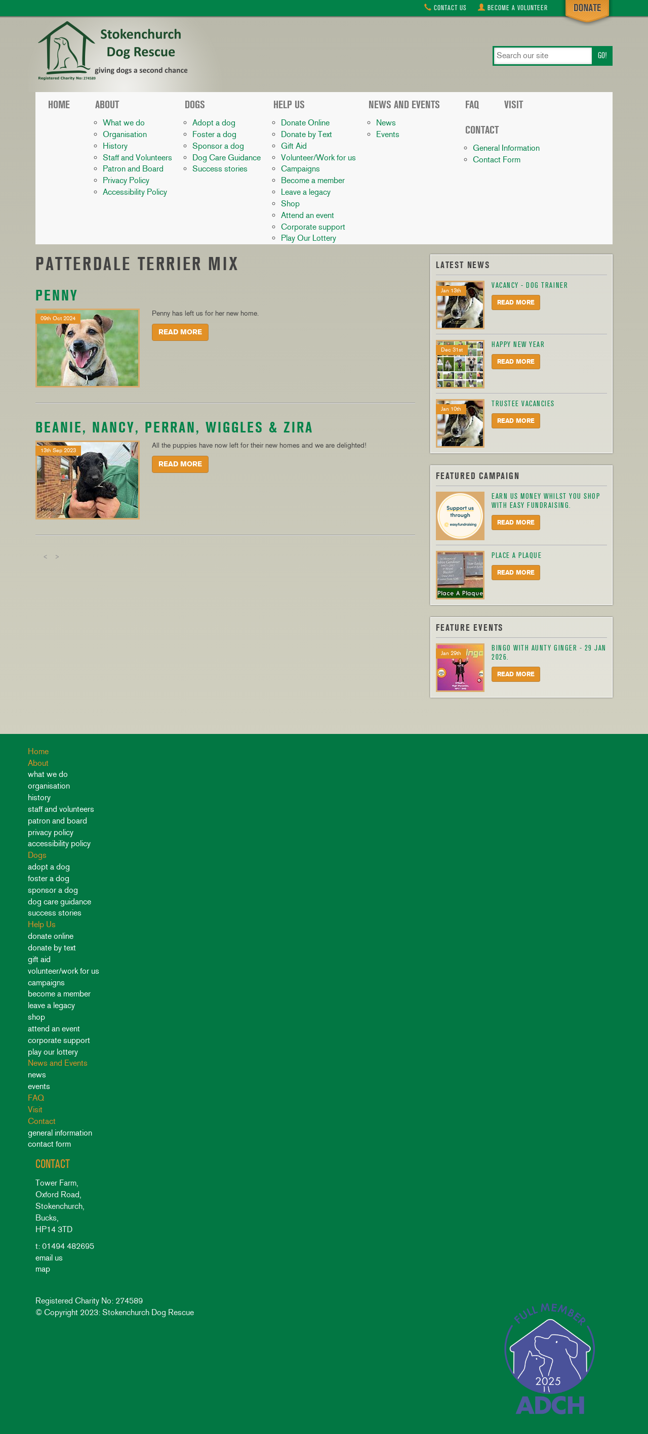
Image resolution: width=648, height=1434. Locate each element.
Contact (445, 8)
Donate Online (305, 122)
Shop (290, 203)
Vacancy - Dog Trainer (530, 285)
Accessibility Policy (135, 192)
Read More (180, 332)
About (107, 105)
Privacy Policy (126, 180)
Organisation (125, 134)
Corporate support (313, 227)
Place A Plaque (517, 555)
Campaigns (300, 168)
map (42, 1269)
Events (387, 134)
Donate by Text (306, 134)
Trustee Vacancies (523, 403)
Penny (56, 295)
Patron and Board (133, 168)
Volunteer (513, 8)
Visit (513, 105)
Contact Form (496, 159)
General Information (506, 148)
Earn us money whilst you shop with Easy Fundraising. (546, 501)
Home (59, 105)
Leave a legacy (306, 192)
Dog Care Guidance (226, 157)
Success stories (220, 168)
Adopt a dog (213, 122)
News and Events (404, 105)
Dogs (195, 105)
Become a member (313, 180)
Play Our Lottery (308, 238)
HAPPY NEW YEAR (518, 344)
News (386, 122)
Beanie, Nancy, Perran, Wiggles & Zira (174, 427)
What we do (124, 122)
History (115, 146)
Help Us (289, 105)
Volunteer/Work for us (318, 157)
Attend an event (307, 215)
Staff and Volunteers (137, 157)
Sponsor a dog (218, 146)
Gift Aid (294, 146)
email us (49, 1258)
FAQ (472, 105)
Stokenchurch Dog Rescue (111, 51)
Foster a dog (214, 134)
